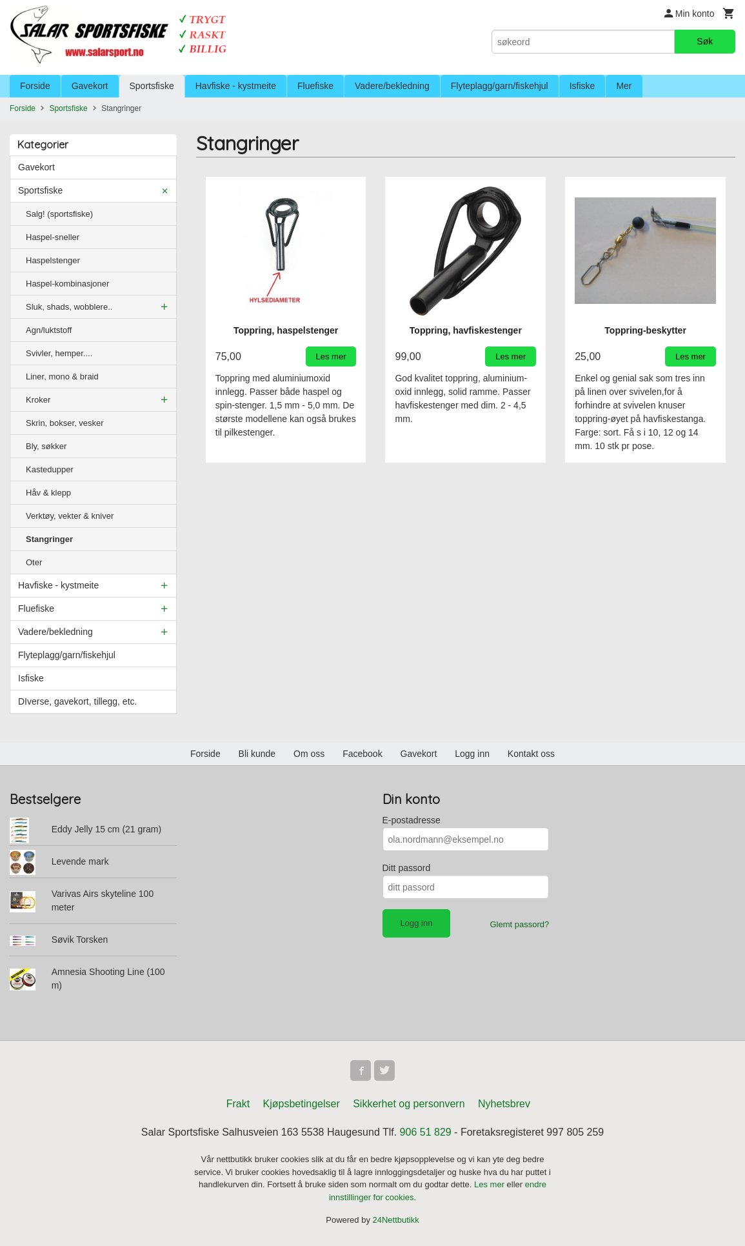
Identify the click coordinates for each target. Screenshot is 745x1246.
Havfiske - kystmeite (235, 86)
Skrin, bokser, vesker (65, 423)
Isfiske (582, 86)
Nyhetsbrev (504, 1103)
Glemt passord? (519, 924)
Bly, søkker (46, 446)
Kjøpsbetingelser (301, 1103)
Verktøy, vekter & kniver (70, 516)
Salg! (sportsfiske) (59, 214)
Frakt (238, 1103)
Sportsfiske (152, 86)
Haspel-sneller (52, 237)
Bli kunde (257, 754)
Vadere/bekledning (392, 86)
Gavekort (90, 86)
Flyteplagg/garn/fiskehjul (499, 86)
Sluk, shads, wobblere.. (69, 307)
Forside (35, 86)
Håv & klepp (48, 492)
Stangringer (49, 539)
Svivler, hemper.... (59, 353)
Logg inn (472, 754)
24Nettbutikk (396, 1220)
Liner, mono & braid (62, 376)
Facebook (362, 754)
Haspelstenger (53, 260)
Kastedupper (50, 469)
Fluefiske (315, 86)
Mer (623, 86)
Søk (705, 41)
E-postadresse (411, 820)
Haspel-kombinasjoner (67, 283)
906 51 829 (426, 1132)
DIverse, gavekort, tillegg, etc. (77, 701)
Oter (34, 562)
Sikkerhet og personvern (408, 1103)
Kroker (38, 400)
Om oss (308, 754)
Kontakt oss (531, 754)
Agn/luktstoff (49, 330)
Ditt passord (406, 868)
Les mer (490, 1184)
